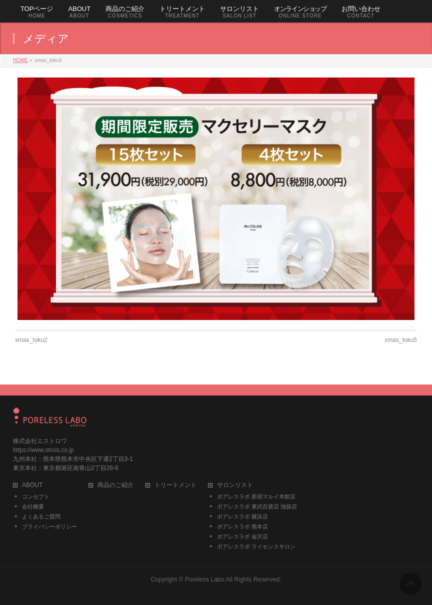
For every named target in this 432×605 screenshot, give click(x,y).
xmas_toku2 (31, 340)
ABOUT (32, 485)
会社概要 (33, 507)
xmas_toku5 (400, 340)
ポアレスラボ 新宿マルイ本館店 (256, 497)
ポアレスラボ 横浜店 (242, 517)
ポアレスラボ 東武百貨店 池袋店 (257, 507)
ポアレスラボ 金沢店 (242, 537)
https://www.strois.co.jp (43, 450)
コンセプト (36, 497)
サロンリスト (235, 485)
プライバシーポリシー (49, 527)
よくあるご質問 (41, 517)
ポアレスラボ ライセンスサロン (256, 547)
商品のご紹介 (116, 485)
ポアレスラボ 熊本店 (242, 527)
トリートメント (175, 485)
